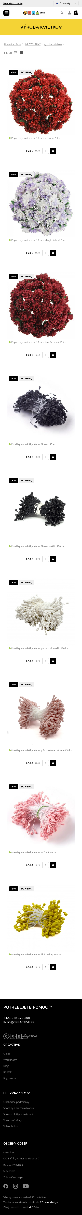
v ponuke (12, 3)
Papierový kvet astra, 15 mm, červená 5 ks (34, 138)
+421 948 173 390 (16, 1018)
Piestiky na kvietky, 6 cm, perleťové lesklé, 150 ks (38, 648)
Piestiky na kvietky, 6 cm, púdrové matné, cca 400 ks (40, 750)
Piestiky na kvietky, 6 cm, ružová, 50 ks (32, 852)
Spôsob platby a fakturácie (18, 1114)
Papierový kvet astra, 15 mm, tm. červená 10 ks (37, 342)
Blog (6, 1065)
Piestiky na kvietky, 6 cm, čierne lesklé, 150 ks (36, 546)
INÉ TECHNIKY (32, 44)
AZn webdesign (49, 1202)
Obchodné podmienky (16, 1102)
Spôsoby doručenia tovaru (18, 1108)
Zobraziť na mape (13, 1177)
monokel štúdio (30, 1207)
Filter (11, 52)
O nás (6, 1053)
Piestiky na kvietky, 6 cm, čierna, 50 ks (32, 444)
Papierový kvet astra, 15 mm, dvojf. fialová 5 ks (37, 240)
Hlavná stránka (12, 44)
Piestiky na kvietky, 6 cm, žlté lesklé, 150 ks (35, 954)
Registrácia (9, 1078)
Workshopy (10, 1059)
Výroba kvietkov (53, 44)
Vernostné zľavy (12, 1120)
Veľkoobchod (11, 1126)
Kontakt (7, 1072)
